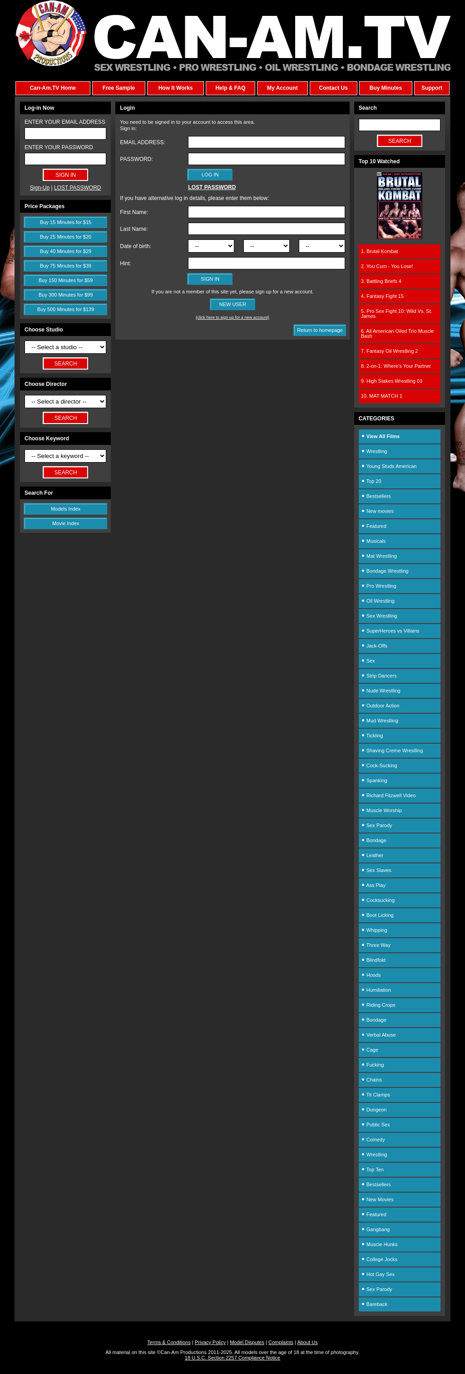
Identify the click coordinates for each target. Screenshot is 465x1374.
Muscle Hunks (379, 1244)
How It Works (175, 88)
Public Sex (375, 1124)
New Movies (377, 1199)
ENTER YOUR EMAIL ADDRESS (65, 122)
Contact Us (333, 88)
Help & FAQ (230, 88)
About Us (307, 1342)
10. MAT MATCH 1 (381, 396)
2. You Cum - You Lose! (387, 266)
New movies (377, 511)
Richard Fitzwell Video (388, 795)
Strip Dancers (379, 675)
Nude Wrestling (381, 690)
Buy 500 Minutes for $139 (65, 309)
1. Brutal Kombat (379, 251)
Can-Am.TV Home (53, 88)
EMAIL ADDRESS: (142, 142)
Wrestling (374, 451)
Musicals (373, 541)
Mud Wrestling (379, 720)
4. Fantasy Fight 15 (382, 296)
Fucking (372, 1064)
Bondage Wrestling (385, 571)
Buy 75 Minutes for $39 (65, 265)
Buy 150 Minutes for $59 (66, 280)
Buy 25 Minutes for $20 (65, 236)
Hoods (371, 975)
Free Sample (119, 88)
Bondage (373, 840)
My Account (282, 88)
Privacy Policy (210, 1342)
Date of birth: (135, 246)
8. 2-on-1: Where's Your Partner (396, 366)
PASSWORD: (136, 159)
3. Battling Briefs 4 (381, 281)
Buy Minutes (386, 88)
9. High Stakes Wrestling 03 (392, 381)
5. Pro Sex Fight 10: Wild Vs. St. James (396, 313)
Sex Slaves (376, 870)
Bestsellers (376, 496)
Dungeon (374, 1109)
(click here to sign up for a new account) (232, 317)
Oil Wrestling (378, 601)
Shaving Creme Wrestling (392, 750)
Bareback (374, 1304)
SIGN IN (210, 279)
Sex (368, 660)
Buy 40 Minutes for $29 (65, 251)
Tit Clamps (375, 1094)
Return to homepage (319, 330)
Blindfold (373, 960)
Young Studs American (389, 466)
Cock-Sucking (379, 765)
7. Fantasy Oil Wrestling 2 (389, 351)
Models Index (65, 509)
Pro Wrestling (378, 586)
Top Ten (372, 1169)
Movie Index (65, 523)
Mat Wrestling (379, 556)
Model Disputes (247, 1342)
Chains (371, 1079)
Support (431, 88)
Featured (373, 526)
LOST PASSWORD (77, 188)
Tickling (372, 735)
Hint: (125, 263)
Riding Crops (378, 1005)
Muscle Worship (381, 810)
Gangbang (375, 1229)
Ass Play (373, 885)
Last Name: (134, 229)
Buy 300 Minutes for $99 (66, 294)
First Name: (134, 212)
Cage (369, 1049)
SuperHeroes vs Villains (390, 630)
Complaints (280, 1342)
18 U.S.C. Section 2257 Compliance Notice (232, 1357)
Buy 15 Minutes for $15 (65, 222)
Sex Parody (376, 825)
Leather (372, 855)
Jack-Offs (374, 645)
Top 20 (371, 481)
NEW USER (232, 304)
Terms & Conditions (168, 1342)
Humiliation (376, 990)
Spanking (374, 780)
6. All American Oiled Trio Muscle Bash (397, 333)
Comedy (373, 1139)
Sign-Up (39, 188)
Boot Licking (377, 915)
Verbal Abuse (378, 1035)
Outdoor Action (380, 705)
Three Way (376, 945)
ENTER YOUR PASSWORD (59, 147)
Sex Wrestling (379, 616)
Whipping (374, 930)
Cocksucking (378, 900)
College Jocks (379, 1259)
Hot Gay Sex (378, 1274)
